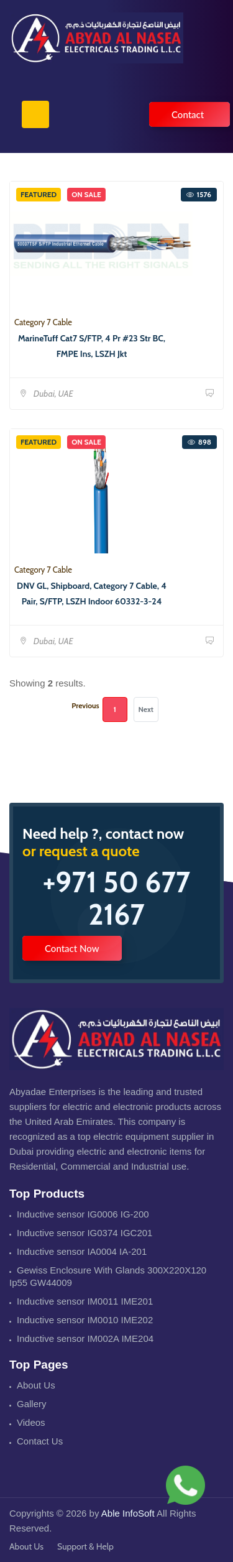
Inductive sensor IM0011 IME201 (85, 1301)
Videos (31, 1422)
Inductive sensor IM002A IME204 (85, 1338)
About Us (36, 1385)
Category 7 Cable (43, 322)
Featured (39, 194)
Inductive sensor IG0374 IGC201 (84, 1232)
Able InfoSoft (128, 1513)
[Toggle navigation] (35, 114)
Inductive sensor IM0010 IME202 (85, 1320)
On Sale (86, 194)
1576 (198, 194)
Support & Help (85, 1546)
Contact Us (40, 1441)
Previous (85, 705)
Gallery (32, 1403)
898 (199, 441)
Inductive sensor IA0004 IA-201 (82, 1251)
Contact (187, 114)
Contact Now (72, 948)
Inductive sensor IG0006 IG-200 (83, 1214)
